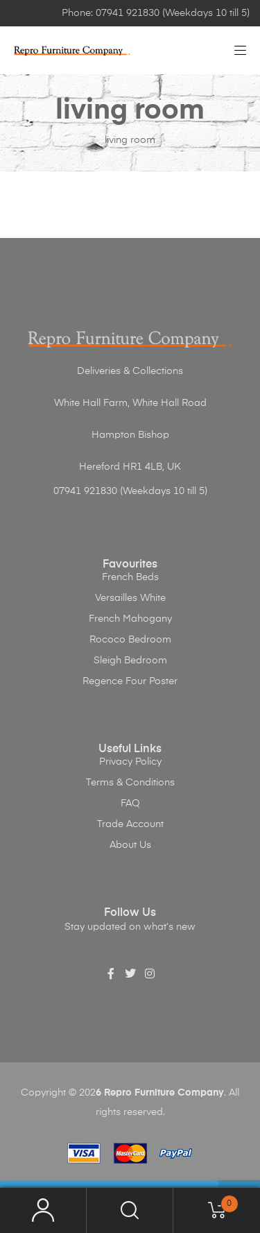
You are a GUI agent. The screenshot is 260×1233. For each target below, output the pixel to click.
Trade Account (130, 824)
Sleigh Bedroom (130, 660)
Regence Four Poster (130, 681)
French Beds (130, 577)
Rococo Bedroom (130, 640)
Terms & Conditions (130, 783)
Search (130, 1210)
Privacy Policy (130, 762)
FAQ (130, 803)
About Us (130, 845)
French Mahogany (130, 619)
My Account (43, 1210)
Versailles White (130, 598)
